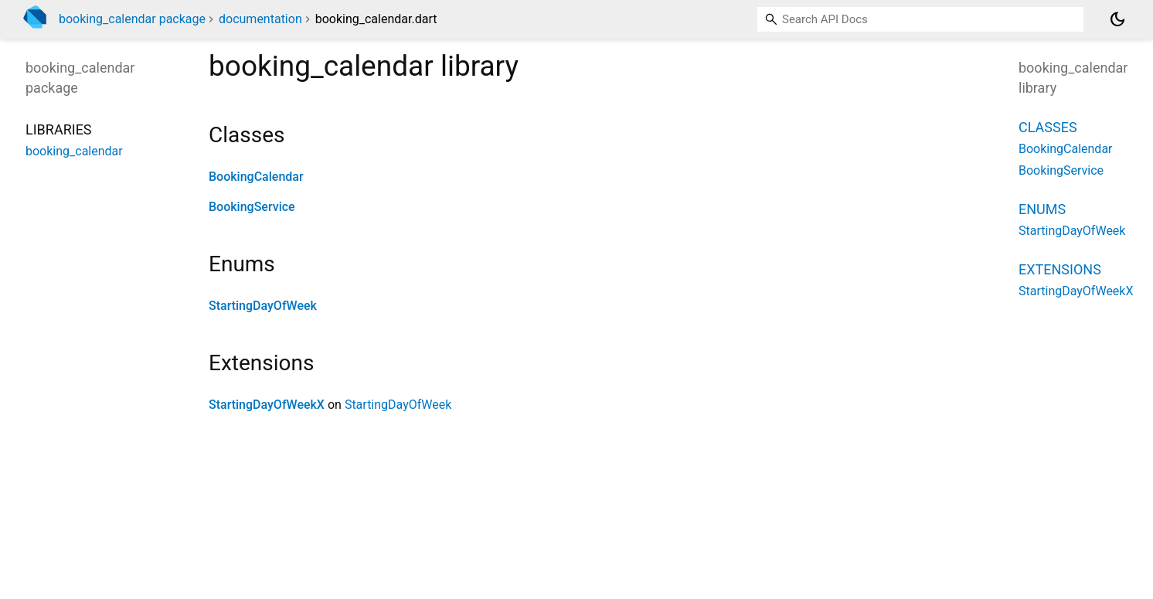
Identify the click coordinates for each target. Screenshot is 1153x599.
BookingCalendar (256, 176)
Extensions (1060, 269)
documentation (260, 19)
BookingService (252, 206)
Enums (1042, 209)
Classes (1048, 127)
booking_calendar (74, 151)
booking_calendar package (132, 19)
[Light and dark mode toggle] (1117, 19)
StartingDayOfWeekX (267, 404)
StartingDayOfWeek (263, 305)
